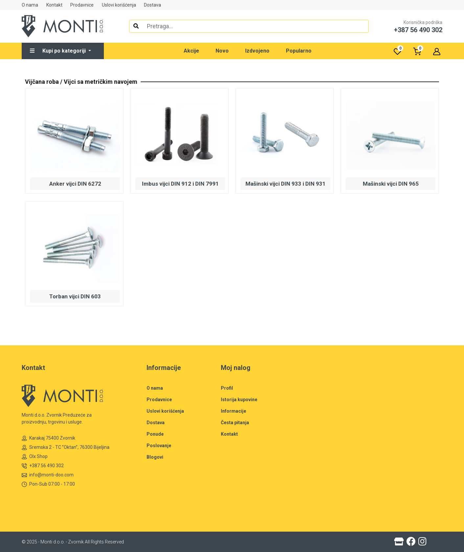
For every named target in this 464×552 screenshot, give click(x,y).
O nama (30, 5)
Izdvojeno (257, 51)
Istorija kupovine (239, 399)
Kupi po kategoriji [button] (58, 51)
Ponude (155, 434)
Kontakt (54, 5)
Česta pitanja (235, 422)
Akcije (191, 51)
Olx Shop (35, 456)
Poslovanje (159, 445)
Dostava (152, 5)
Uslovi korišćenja (119, 5)
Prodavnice (82, 5)
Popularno (299, 51)
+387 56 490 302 (43, 466)
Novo (222, 51)
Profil (227, 388)
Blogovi (155, 457)
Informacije (233, 411)
